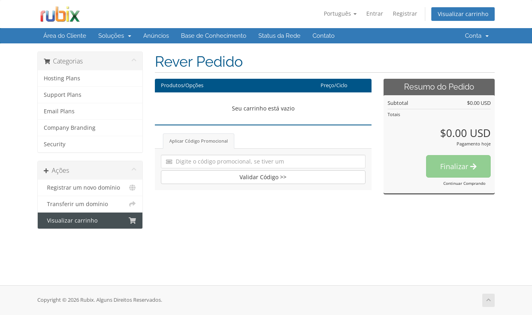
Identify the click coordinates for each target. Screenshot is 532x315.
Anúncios (156, 35)
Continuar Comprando (464, 183)
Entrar (374, 13)
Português (340, 13)
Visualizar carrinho (463, 14)
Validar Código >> (263, 177)
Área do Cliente (64, 35)
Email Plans (59, 111)
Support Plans (62, 94)
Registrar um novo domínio (90, 187)
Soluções (114, 35)
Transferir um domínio (90, 204)
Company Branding (69, 127)
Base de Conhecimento (213, 35)
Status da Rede (279, 35)
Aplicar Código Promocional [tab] (198, 141)
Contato (324, 35)
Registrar (405, 13)
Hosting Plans (62, 78)
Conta (477, 35)
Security (54, 144)
